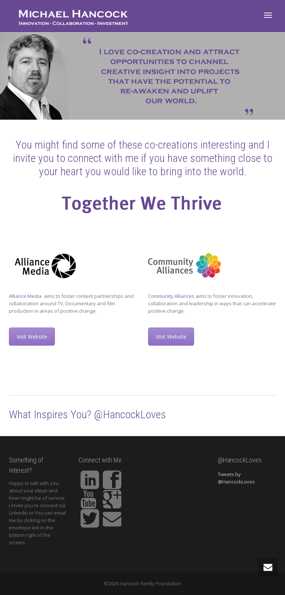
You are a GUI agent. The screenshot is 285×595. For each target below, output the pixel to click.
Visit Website (32, 336)
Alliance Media (26, 296)
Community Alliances (171, 296)
